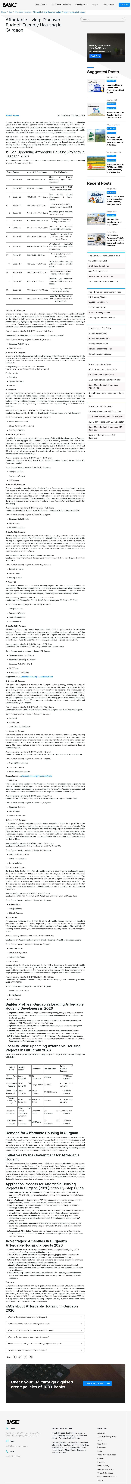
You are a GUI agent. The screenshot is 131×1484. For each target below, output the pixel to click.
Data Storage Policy (105, 1450)
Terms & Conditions (105, 1453)
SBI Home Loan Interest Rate (101, 375)
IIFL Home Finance (96, 307)
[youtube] (30, 1474)
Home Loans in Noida (98, 344)
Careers (100, 1439)
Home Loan (40, 5)
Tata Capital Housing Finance (101, 318)
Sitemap (100, 1461)
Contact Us (102, 1428)
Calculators (80, 5)
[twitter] (23, 1474)
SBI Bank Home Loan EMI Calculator (104, 411)
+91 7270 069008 (13, 1436)
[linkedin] (15, 1474)
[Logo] (9, 5)
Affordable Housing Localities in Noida (36, 657)
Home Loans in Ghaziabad (100, 349)
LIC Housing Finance (97, 297)
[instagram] (37, 1474)
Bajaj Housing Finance (98, 302)
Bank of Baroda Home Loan (100, 276)
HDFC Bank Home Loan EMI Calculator (106, 422)
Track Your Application (61, 5)
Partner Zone (108, 5)
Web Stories (102, 1424)
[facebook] (8, 1474)
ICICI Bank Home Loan (98, 266)
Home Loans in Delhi (97, 333)
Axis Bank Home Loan (98, 271)
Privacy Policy (103, 1446)
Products (101, 1442)
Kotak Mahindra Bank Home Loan (103, 281)
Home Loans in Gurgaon (99, 338)
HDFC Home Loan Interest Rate (102, 369)
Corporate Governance (106, 1457)
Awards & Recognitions (106, 1417)
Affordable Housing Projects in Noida (36, 756)
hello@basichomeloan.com (17, 1426)
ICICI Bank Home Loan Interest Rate (104, 380)
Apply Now (95, 56)
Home (3, 12)
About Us (101, 1413)
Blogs (94, 5)
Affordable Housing (23, 12)
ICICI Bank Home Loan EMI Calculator (105, 417)
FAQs (99, 1431)
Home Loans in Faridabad (99, 354)
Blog (10, 12)
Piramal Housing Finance (99, 312)
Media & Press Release (106, 1435)
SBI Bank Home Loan (97, 261)
